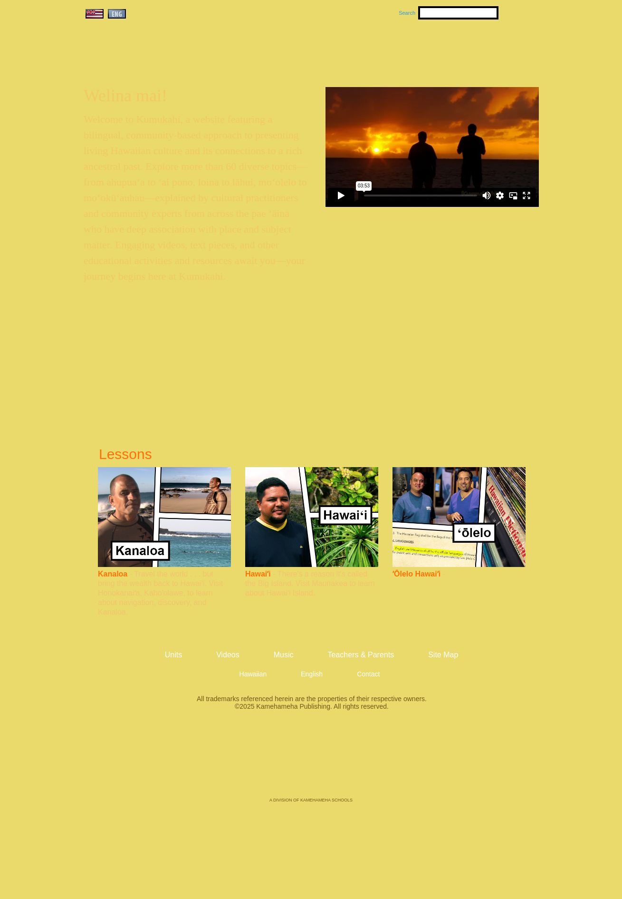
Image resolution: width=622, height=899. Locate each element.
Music (356, 48)
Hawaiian (253, 674)
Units (297, 48)
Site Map (443, 655)
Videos (401, 48)
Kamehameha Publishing (311, 760)
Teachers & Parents (480, 48)
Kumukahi (165, 61)
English (312, 674)
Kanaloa (112, 574)
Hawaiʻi (258, 574)
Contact (368, 674)
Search (407, 13)
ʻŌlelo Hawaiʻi (416, 574)
